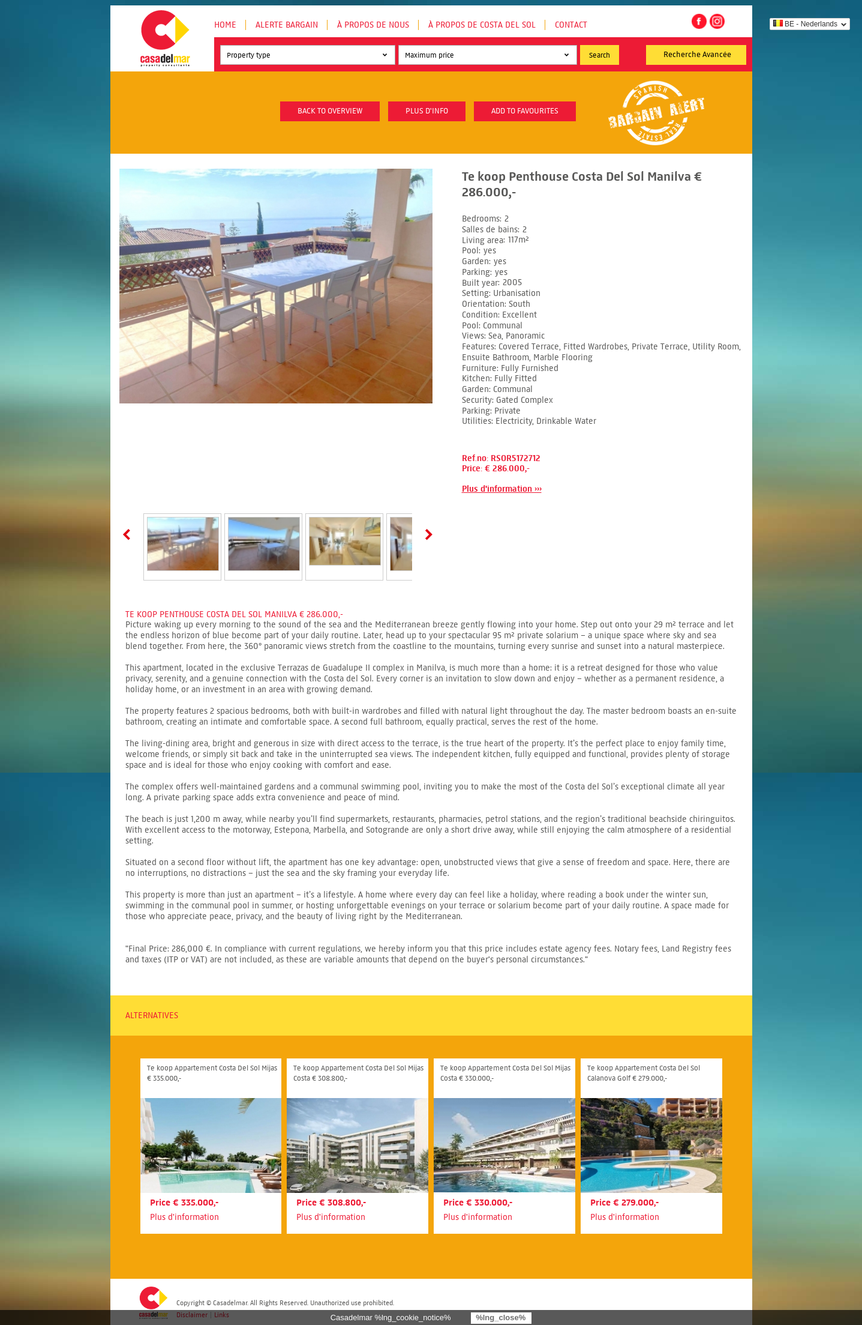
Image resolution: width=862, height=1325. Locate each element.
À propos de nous (373, 25)
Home (225, 25)
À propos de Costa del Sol (482, 25)
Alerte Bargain (287, 25)
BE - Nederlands (805, 24)
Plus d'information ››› (502, 489)
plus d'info (427, 111)
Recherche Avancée (697, 54)
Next (426, 534)
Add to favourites (524, 111)
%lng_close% (500, 1317)
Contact (571, 25)
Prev (129, 534)
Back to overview (330, 111)
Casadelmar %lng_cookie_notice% (391, 1317)
